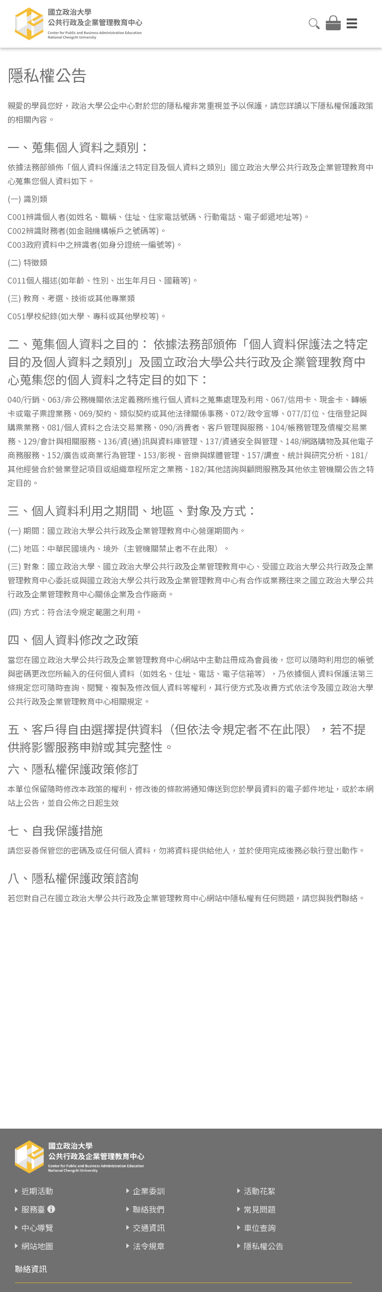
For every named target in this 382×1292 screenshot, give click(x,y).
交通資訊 (149, 1227)
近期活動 (37, 1191)
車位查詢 (260, 1227)
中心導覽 (37, 1227)
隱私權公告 (264, 1246)
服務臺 (33, 1209)
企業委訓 (149, 1191)
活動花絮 (260, 1191)
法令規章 (149, 1246)
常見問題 (260, 1209)
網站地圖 (37, 1246)
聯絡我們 (149, 1209)
